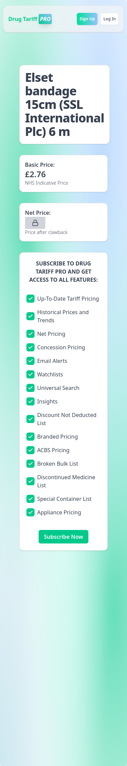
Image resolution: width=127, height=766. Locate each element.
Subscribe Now (63, 536)
